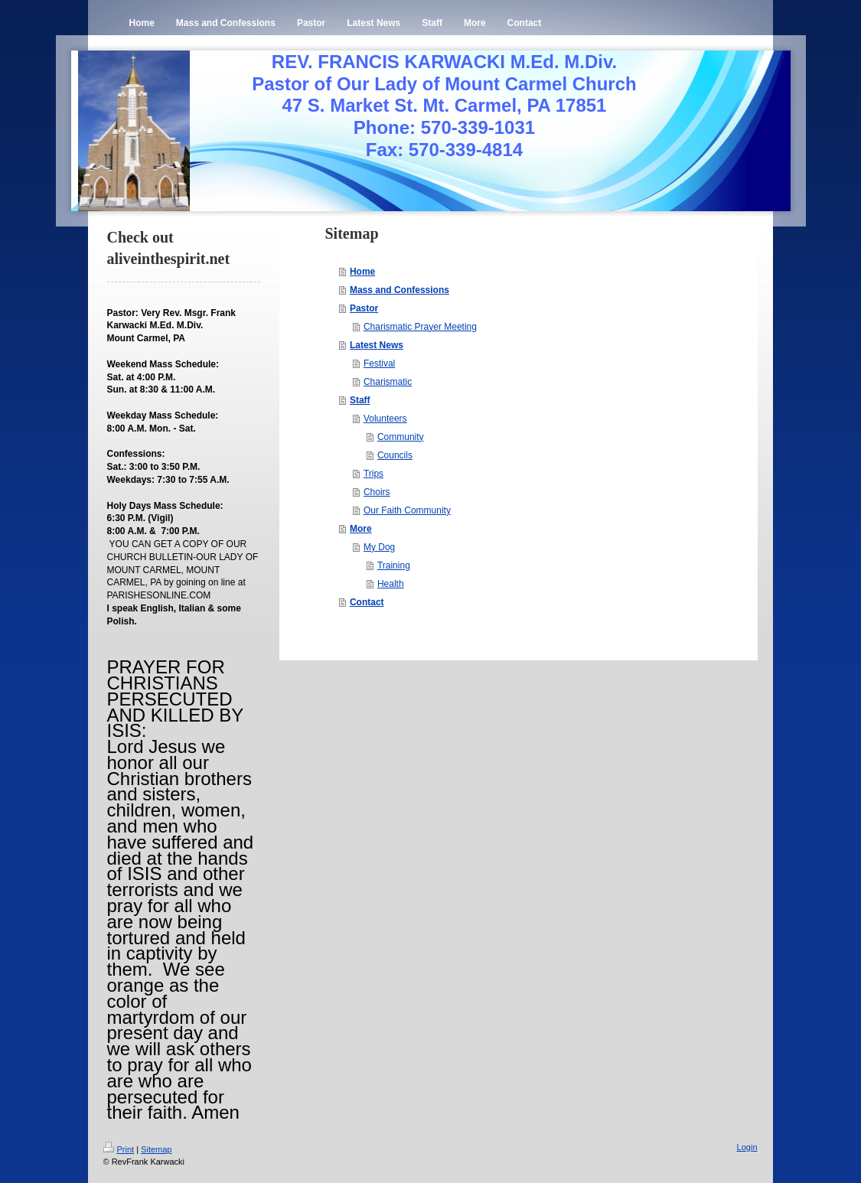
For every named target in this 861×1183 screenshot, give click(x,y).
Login (747, 1147)
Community (400, 437)
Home (362, 271)
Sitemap (156, 1149)
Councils (395, 455)
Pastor (364, 308)
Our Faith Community (407, 510)
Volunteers (385, 418)
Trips (373, 473)
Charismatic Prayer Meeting (420, 326)
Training (393, 565)
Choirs (377, 492)
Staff (360, 400)
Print (119, 1149)
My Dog (379, 547)
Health (390, 583)
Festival (379, 363)
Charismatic (388, 381)
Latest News (376, 345)
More (361, 528)
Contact (367, 602)
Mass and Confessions (399, 290)
